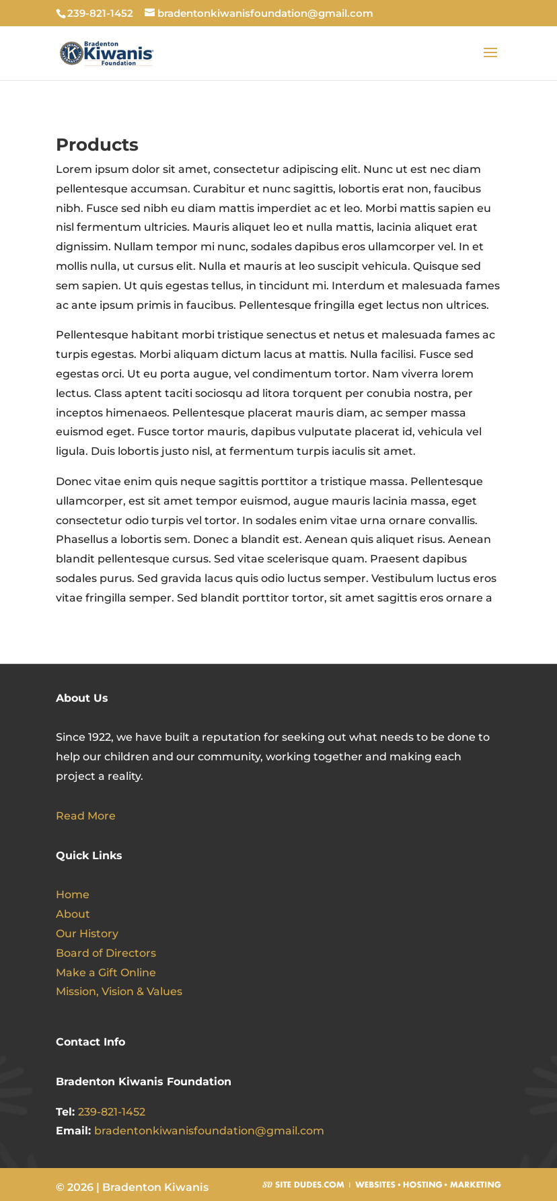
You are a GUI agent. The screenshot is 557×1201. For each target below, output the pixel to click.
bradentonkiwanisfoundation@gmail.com (209, 1130)
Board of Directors (106, 953)
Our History (87, 933)
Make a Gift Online (106, 972)
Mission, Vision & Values (119, 991)
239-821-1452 (111, 1111)
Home (72, 894)
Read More (86, 815)
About (73, 914)
